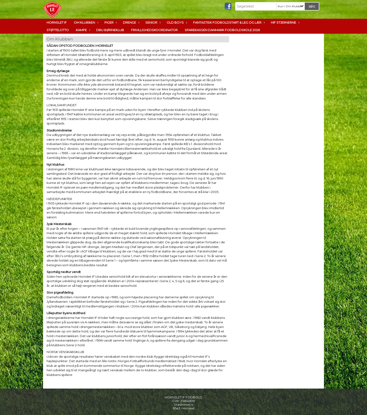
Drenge (130, 22)
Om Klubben (85, 22)
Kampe (82, 30)
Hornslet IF (57, 22)
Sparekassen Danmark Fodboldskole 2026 (222, 30)
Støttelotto (58, 30)
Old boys (176, 22)
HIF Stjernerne (284, 22)
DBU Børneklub (110, 30)
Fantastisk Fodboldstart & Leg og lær (228, 22)
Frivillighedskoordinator (154, 30)
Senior (152, 22)
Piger (110, 22)
